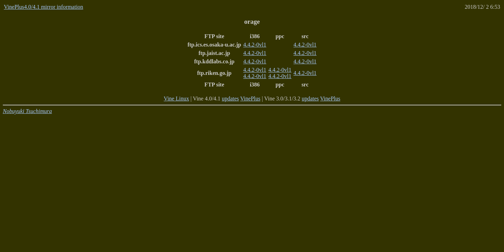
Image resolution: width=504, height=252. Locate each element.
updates (230, 99)
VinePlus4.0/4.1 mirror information (43, 7)
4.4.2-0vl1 (254, 45)
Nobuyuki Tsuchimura (27, 111)
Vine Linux (176, 99)
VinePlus (250, 99)
